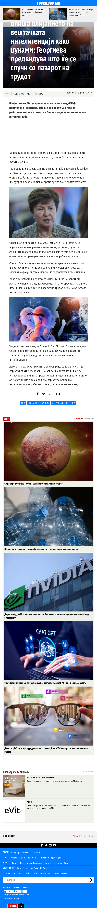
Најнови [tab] (79, 419)
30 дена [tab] (91, 829)
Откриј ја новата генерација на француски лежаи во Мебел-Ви (54, 774)
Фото (50, 866)
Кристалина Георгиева (38, 404)
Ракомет (30, 851)
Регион (24, 846)
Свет (30, 846)
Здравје (14, 856)
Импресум (6, 880)
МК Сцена (43, 861)
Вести (6, 845)
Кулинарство (58, 856)
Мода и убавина (25, 856)
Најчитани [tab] (89, 419)
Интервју (64, 866)
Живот (6, 856)
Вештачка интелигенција (63, 404)
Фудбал (14, 851)
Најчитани (9, 829)
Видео (56, 866)
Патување (47, 856)
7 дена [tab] (83, 829)
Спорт (6, 850)
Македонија (15, 846)
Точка (7, 93)
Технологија (16, 866)
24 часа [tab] (75, 829)
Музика (25, 861)
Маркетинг (16, 880)
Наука (8, 866)
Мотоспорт (45, 851)
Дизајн (66, 856)
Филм (19, 861)
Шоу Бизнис (8, 861)
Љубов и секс (37, 856)
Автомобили (27, 866)
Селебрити (34, 861)
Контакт (25, 880)
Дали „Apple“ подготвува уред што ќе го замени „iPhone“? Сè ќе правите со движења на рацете (44, 745)
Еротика (43, 866)
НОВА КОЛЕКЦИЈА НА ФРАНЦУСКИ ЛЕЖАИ (40, 771)
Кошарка (22, 851)
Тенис (37, 851)
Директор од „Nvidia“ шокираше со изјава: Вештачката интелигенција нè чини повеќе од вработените (46, 615)
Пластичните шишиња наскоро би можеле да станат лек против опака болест (81, 12)
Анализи (37, 846)
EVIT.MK (29, 795)
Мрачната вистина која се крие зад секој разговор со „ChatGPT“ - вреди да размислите (40, 680)
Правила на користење (11, 892)
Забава (35, 866)
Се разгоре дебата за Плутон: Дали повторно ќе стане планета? (33, 12)
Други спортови (56, 851)
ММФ (23, 404)
